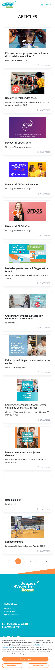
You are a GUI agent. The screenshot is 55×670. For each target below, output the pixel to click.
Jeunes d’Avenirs (10, 608)
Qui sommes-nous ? (12, 614)
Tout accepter (25, 659)
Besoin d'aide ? (10, 611)
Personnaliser (12, 665)
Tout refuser (38, 665)
